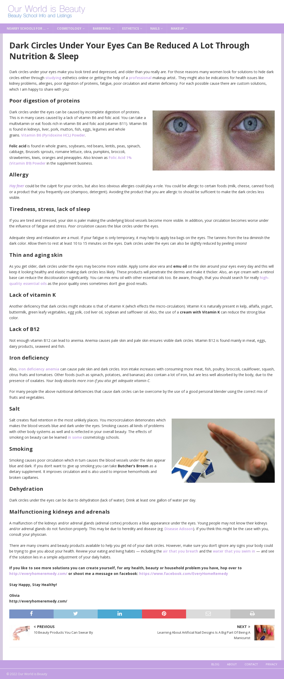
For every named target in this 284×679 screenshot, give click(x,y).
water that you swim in (234, 551)
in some (75, 437)
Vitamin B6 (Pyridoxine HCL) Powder (53, 135)
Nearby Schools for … (26, 28)
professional (140, 77)
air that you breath (180, 551)
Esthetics (130, 28)
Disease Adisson (178, 528)
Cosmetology (69, 28)
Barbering (102, 28)
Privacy (271, 664)
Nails (155, 28)
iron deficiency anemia (39, 369)
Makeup (177, 28)
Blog (215, 664)
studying (53, 77)
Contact (251, 664)
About (232, 664)
